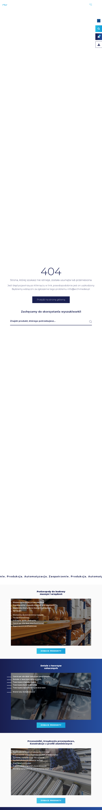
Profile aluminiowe (22, 775)
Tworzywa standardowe (24, 690)
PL (92, 8)
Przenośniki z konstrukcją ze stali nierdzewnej (35, 766)
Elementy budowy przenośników (28, 610)
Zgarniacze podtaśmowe (25, 638)
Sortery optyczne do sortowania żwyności (33, 780)
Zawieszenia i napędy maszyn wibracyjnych (33, 613)
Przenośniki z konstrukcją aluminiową (31, 763)
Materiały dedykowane (24, 703)
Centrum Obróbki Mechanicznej (28, 635)
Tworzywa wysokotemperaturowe (29, 695)
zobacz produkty (51, 659)
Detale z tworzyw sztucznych (27, 687)
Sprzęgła (17, 618)
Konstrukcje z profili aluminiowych (30, 777)
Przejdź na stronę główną (51, 299)
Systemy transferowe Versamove (28, 769)
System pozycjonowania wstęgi (28, 772)
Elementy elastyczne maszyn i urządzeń (32, 616)
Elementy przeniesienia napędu (28, 626)
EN (95, 8)
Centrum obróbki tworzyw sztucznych (31, 684)
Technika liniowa (21, 629)
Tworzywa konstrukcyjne (25, 693)
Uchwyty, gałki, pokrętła (24, 632)
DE (99, 8)
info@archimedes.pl (78, 289)
